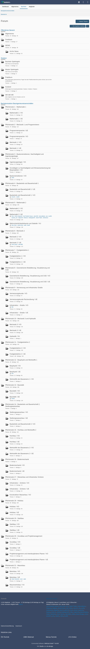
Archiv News (14, 51)
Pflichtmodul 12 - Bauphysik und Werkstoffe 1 (21, 360)
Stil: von (45, 646)
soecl (21, 579)
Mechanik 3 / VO (15, 324)
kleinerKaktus (84, 612)
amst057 (48, 616)
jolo (47, 216)
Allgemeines (9, 34)
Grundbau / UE (15, 548)
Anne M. (13, 197)
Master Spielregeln (11, 69)
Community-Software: (45, 643)
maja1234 (20, 217)
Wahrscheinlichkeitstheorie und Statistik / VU (25, 223)
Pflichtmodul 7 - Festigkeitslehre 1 (17, 250)
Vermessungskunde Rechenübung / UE (23, 299)
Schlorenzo (45, 217)
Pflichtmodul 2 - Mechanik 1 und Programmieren (22, 125)
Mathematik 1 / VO (16, 113)
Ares (13, 216)
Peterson (26, 217)
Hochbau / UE (15, 442)
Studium (4, 58)
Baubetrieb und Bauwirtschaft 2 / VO (22, 424)
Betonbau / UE (15, 577)
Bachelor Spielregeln (12, 61)
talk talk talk (9, 95)
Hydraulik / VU (15, 336)
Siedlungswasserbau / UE (19, 418)
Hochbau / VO (15, 436)
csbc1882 (20, 244)
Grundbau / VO (15, 542)
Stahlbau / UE (14, 530)
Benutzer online (51, 598)
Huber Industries (15, 579)
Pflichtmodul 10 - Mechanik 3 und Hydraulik (20, 318)
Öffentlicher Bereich (8, 30)
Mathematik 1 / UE (16, 119)
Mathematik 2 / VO (16, 208)
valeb (24, 579)
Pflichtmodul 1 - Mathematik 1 (15, 107)
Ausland (8, 87)
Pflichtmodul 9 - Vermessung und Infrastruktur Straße (24, 287)
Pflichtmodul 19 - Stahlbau (14, 518)
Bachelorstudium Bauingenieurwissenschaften (17, 103)
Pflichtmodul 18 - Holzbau (14, 501)
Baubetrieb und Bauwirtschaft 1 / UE (22, 189)
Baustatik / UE (15, 397)
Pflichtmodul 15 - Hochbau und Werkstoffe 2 (20, 430)
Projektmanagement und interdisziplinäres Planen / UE (29, 559)
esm (13, 373)
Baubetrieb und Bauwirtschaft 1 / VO (22, 195)
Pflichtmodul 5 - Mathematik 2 (15, 202)
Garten (13, 398)
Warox (21, 604)
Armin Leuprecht (18, 216)
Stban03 (56, 610)
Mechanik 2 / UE (15, 243)
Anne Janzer (14, 244)
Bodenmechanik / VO (17, 465)
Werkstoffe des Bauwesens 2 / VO (22, 448)
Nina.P (62, 610)
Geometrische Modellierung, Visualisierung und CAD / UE (30, 282)
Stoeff (28, 225)
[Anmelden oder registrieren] (83, 2)
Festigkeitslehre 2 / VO (18, 348)
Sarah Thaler (39, 217)
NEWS (7, 45)
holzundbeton (42, 216)
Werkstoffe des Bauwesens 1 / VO (22, 379)
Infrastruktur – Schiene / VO (19, 483)
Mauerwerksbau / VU (17, 585)
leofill (25, 225)
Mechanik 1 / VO (15, 142)
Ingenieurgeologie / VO (18, 162)
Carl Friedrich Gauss (28, 216)
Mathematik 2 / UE (16, 214)
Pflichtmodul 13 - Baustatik (14, 385)
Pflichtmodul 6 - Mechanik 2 (15, 231)
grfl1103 (66, 610)
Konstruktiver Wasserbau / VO (20, 495)
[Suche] (79, 2)
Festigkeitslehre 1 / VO (18, 256)
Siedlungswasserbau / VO (19, 412)
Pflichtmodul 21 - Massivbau (15, 565)
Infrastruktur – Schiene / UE (19, 489)
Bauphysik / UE (15, 372)
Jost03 (17, 197)
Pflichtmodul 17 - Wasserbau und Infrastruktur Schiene (24, 477)
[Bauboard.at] (6, 2)
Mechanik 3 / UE (15, 330)
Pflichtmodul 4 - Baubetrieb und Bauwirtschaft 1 (22, 183)
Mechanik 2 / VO (15, 237)
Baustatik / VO (15, 391)
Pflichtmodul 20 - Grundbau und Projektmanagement (23, 536)
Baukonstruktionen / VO (18, 176)
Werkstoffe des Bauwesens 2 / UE (22, 453)
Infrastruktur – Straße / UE (19, 313)
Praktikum (8, 77)
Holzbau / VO (14, 506)
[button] (87, 26)
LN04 (13, 177)
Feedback (8, 39)
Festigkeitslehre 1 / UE (18, 262)
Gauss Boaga (80, 614)
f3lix (12, 307)
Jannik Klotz (20, 225)
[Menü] (87, 2)
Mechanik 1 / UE (15, 148)
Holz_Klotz (14, 225)
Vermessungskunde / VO (18, 293)
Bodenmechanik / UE (17, 471)
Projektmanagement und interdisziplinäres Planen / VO (29, 554)
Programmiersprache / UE (19, 130)
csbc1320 (36, 216)
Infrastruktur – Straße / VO (19, 305)
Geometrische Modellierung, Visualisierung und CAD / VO (30, 276)
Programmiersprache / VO (19, 136)
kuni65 (50, 216)
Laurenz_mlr (14, 217)
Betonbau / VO (15, 571)
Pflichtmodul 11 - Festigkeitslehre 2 (17, 342)
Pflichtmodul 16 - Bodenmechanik (17, 459)
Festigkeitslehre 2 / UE (18, 354)
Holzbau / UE (14, 512)
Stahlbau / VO (15, 524)
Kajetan (54, 608)
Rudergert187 (32, 217)
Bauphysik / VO (15, 366)
